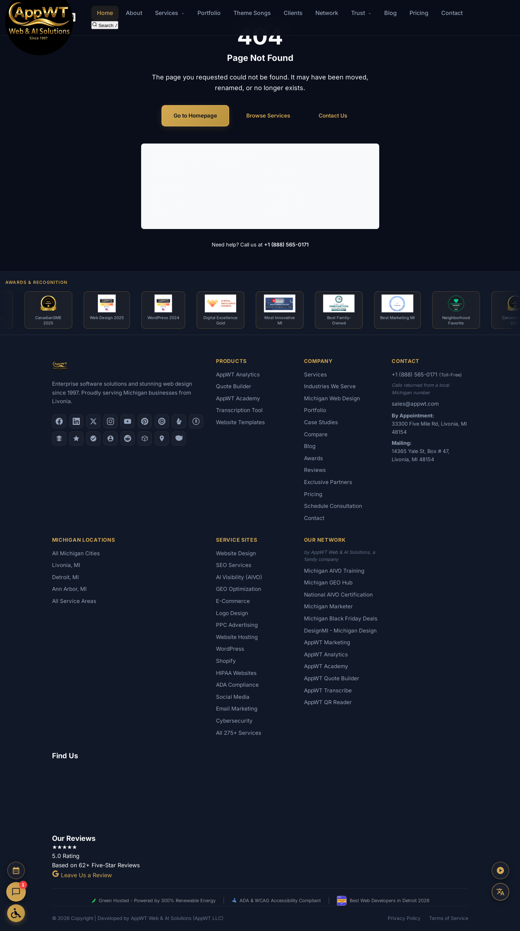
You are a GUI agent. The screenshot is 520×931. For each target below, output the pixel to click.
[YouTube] (127, 421)
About (134, 12)
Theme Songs (252, 12)
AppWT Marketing (327, 642)
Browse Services (268, 115)
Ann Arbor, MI (69, 589)
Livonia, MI (66, 565)
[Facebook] (59, 421)
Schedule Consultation (333, 506)
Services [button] (170, 12)
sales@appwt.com (415, 403)
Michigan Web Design (332, 398)
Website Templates (240, 422)
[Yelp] (179, 421)
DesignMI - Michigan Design (340, 630)
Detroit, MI (65, 577)
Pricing (419, 12)
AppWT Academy (238, 398)
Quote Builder (233, 386)
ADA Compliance (237, 684)
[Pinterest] (145, 421)
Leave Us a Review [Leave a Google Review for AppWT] (82, 875)
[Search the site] (105, 25)
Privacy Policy (404, 918)
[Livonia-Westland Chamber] (145, 438)
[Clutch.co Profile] (162, 421)
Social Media (232, 696)
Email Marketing (236, 708)
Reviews (315, 470)
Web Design (169, 172)
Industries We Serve (330, 386)
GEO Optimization (238, 589)
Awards (313, 458)
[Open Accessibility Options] (16, 913)
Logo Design (170, 199)
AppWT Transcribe (328, 690)
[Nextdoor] (93, 438)
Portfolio (209, 12)
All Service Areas (74, 601)
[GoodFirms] (76, 438)
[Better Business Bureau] (196, 421)
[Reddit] (127, 438)
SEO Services (280, 172)
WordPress (230, 648)
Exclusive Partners (328, 482)
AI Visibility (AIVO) (286, 199)
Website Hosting (237, 637)
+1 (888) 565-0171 (286, 244)
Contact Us (333, 115)
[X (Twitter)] (93, 421)
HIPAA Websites (236, 673)
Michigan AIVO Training (334, 570)
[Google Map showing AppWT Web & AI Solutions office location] (260, 795)
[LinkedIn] (76, 421)
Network (326, 12)
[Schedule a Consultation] (16, 870)
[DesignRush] (59, 438)
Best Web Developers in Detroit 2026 (383, 901)
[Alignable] (110, 438)
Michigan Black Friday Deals (340, 618)
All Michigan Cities (76, 553)
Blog (390, 12)
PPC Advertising (237, 624)
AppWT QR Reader (328, 702)
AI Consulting (170, 185)
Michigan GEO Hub (328, 582)
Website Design (236, 553)
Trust (361, 12)
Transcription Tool (239, 410)
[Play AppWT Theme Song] (500, 870)
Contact (452, 12)
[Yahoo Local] (179, 438)
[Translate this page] (500, 892)
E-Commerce (280, 185)
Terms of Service (448, 918)
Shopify (226, 660)
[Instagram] (110, 421)
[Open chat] (16, 891)
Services (315, 374)
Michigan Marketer (328, 606)
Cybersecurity (234, 720)
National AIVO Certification (338, 594)
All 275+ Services (238, 732)
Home (105, 12)
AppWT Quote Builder (331, 678)
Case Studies (321, 422)
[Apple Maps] (162, 438)
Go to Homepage (195, 115)
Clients (293, 12)
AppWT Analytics (238, 374)
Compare (316, 434)
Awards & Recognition (36, 282)
